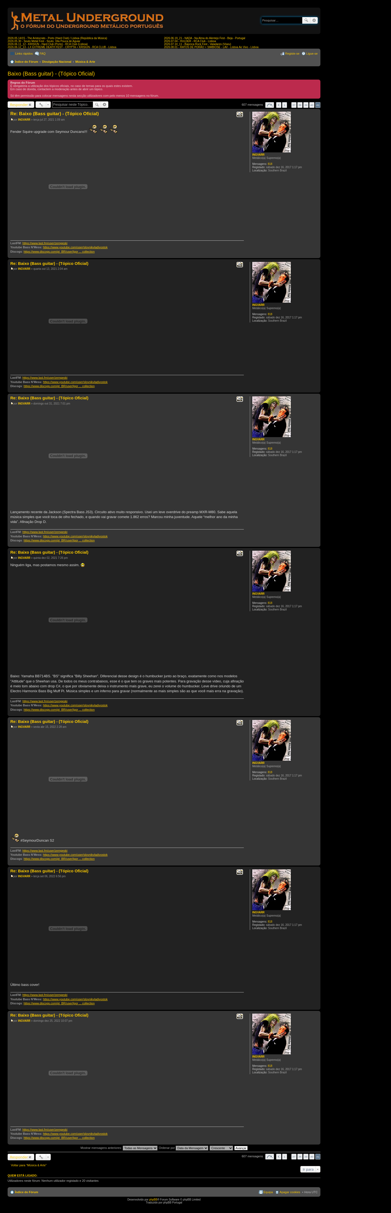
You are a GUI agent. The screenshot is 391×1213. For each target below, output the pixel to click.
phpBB (153, 1199)
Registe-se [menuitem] (292, 53)
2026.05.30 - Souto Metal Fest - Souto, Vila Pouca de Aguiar (44, 41)
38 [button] (299, 105)
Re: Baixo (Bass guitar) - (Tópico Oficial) (54, 113)
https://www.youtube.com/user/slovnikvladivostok (75, 247)
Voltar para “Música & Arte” (28, 1165)
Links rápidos (24, 53)
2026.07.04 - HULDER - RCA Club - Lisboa (190, 41)
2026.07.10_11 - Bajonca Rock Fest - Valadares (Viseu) (197, 44)
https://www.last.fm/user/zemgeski (45, 243)
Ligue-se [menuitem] (312, 53)
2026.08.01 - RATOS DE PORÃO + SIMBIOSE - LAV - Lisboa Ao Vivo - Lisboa (211, 47)
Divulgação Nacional (56, 61)
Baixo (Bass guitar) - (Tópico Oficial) (51, 74)
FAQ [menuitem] (43, 53)
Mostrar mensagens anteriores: (118, 1147)
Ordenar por (183, 1147)
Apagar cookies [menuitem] (290, 1192)
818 (270, 163)
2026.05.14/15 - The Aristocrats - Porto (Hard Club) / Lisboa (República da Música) (57, 38)
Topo (316, 255)
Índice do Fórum (26, 61)
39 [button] (305, 105)
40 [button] (311, 105)
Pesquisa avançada (314, 20)
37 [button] (293, 105)
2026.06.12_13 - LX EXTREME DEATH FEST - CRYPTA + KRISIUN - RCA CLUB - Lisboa (62, 47)
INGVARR (258, 154)
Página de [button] (269, 105)
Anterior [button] (278, 105)
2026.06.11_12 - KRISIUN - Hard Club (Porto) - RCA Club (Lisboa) (48, 44)
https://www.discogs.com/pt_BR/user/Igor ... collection (59, 251)
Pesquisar (306, 20)
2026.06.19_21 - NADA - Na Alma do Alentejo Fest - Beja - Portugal (204, 38)
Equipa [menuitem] (268, 1192)
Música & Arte (85, 61)
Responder (19, 104)
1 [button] (284, 105)
